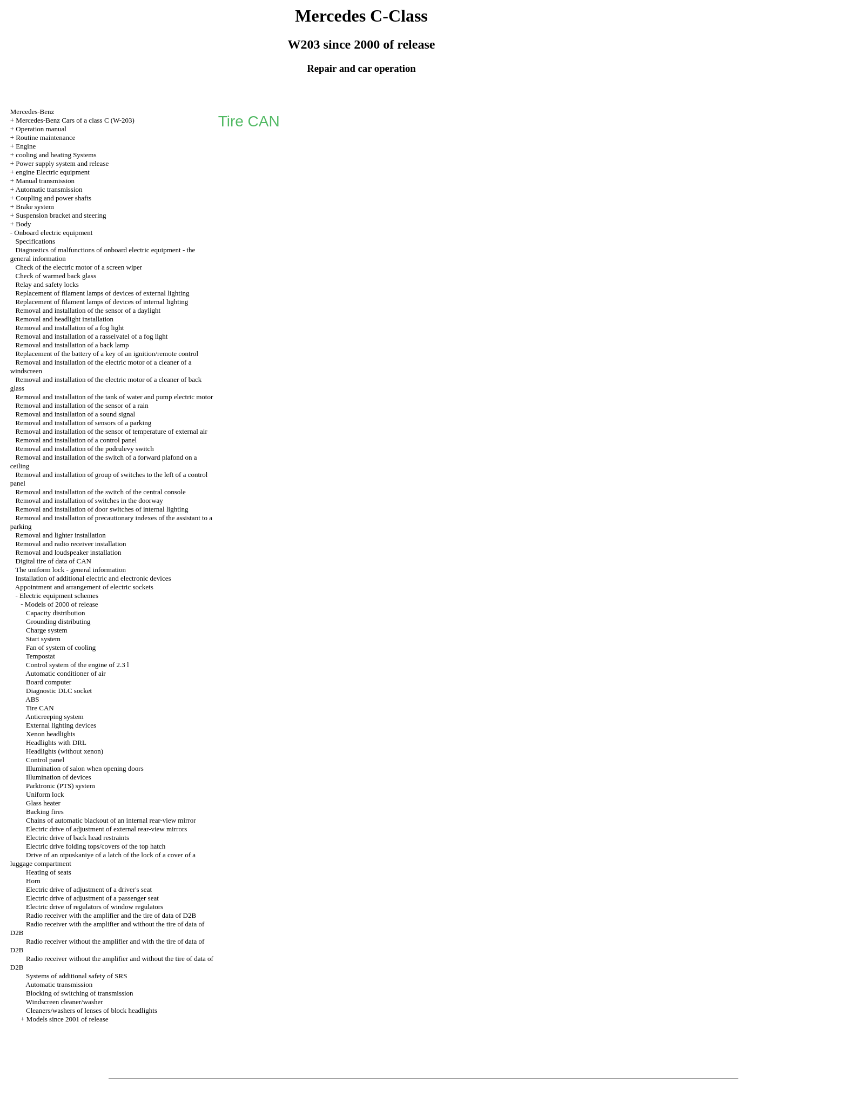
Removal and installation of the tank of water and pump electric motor (114, 397)
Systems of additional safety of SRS (76, 976)
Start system (43, 639)
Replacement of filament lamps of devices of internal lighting (102, 302)
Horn (33, 881)
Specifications (36, 241)
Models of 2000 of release (61, 604)
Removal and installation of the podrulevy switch (85, 449)
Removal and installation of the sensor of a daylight (88, 310)
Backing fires (45, 812)
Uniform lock (45, 794)
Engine (26, 146)
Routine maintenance (45, 137)
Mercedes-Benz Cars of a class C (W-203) (75, 120)
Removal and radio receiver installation (71, 544)
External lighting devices (61, 725)
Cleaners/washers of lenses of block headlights (91, 1010)
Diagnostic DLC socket (59, 691)
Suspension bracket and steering (61, 215)
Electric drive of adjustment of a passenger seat (92, 898)
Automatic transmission (49, 189)
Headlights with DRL (56, 742)
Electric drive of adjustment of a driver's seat (89, 889)
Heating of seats (48, 872)
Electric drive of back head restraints (77, 837)
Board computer (48, 682)
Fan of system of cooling (61, 647)
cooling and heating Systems (56, 155)
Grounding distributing (58, 621)
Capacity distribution (55, 613)
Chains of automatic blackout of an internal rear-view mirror (111, 820)
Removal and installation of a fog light (70, 328)
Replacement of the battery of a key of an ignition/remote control (107, 353)
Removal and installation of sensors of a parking (84, 423)
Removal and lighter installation (61, 535)
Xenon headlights (50, 734)
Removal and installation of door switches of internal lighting (102, 509)
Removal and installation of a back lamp (72, 345)
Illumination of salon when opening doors (85, 768)
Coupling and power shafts (53, 198)
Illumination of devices (58, 777)
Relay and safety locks (47, 284)
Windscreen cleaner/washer (64, 1002)
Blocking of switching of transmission (79, 993)
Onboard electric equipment (53, 232)
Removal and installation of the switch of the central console (101, 492)
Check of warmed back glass (56, 276)
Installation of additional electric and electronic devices (93, 578)
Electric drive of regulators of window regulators (94, 907)
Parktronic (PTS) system (60, 786)
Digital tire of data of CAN (53, 561)
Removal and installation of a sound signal (76, 414)
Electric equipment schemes (58, 595)
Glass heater (43, 803)
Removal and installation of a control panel (76, 440)
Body (23, 224)
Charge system (47, 630)
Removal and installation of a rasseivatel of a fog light (92, 336)
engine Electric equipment (52, 172)
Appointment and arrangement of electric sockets (84, 587)
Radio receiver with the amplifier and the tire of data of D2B (111, 915)
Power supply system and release (62, 163)
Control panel (45, 760)
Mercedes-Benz (32, 111)
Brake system (34, 207)
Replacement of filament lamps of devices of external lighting (103, 293)
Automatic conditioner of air (65, 673)
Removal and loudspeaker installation (69, 552)
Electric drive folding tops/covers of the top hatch (95, 846)
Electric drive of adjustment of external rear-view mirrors (106, 829)
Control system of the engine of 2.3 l (77, 665)
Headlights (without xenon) (64, 751)
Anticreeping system (54, 716)
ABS (32, 699)
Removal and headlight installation (65, 319)
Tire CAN (40, 708)
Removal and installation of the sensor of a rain (82, 405)
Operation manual (41, 129)
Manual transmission (45, 181)
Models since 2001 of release (67, 1019)
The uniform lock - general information (70, 570)
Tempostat (40, 656)
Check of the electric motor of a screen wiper (79, 267)
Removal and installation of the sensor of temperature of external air (111, 431)
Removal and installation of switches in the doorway (89, 500)
